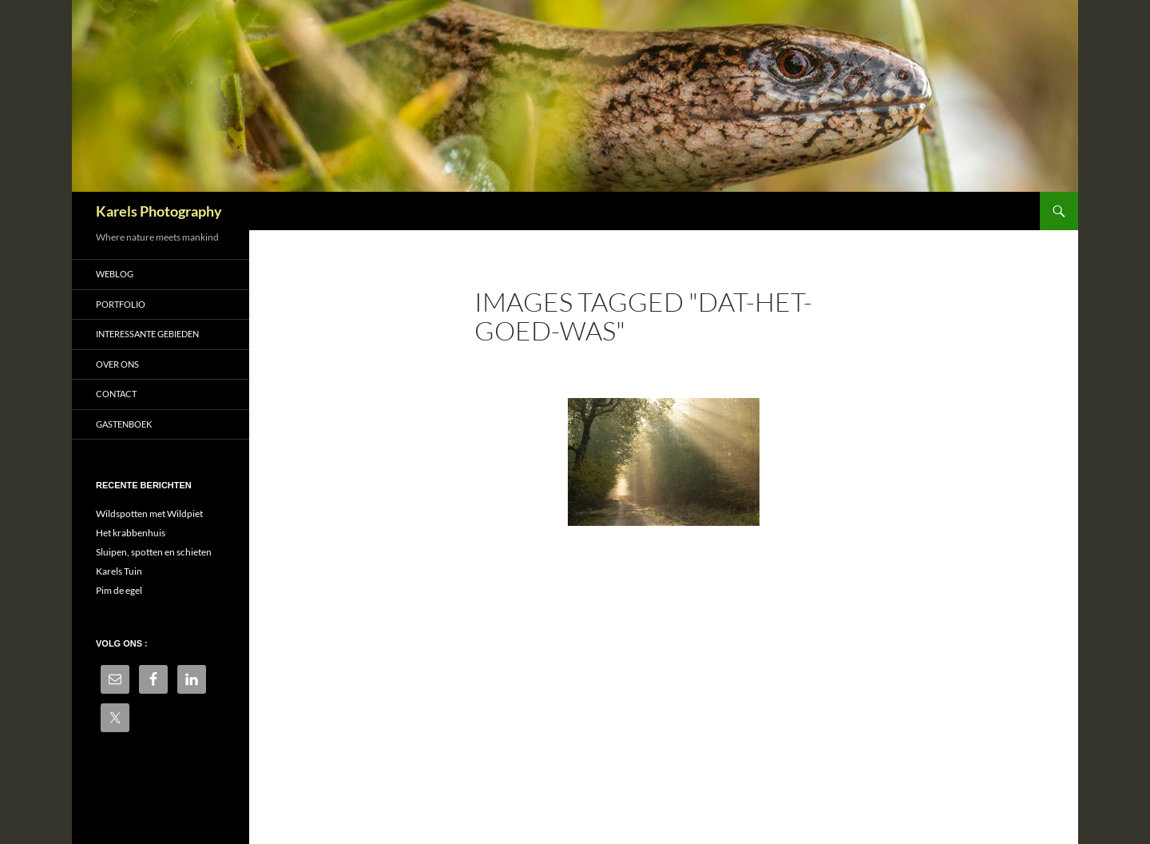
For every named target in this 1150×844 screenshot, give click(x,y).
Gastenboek (124, 424)
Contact (116, 393)
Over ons (117, 364)
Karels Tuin (119, 571)
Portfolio (120, 304)
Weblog (114, 274)
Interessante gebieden (147, 333)
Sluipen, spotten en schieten (154, 552)
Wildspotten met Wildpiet (149, 514)
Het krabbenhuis (130, 533)
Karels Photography (159, 211)
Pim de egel (119, 590)
